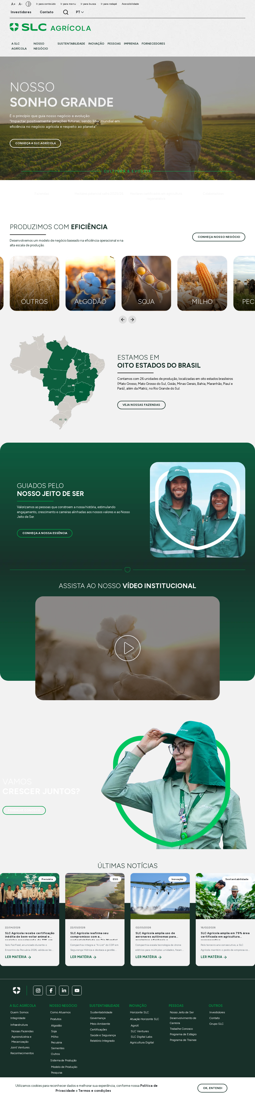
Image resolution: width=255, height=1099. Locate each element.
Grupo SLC (216, 1024)
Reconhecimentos (22, 1053)
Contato (214, 1018)
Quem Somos (19, 1012)
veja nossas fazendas (141, 405)
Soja (54, 1031)
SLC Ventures (140, 1031)
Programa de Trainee (183, 1040)
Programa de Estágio (183, 1034)
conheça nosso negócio (219, 237)
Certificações (98, 1029)
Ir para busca (88, 3)
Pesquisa (56, 1072)
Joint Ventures (19, 1047)
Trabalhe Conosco (24, 810)
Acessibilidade (130, 3)
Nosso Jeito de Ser (182, 1012)
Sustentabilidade (101, 1012)
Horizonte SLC (139, 1012)
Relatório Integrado (102, 1040)
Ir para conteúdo (46, 3)
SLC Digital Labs (141, 1036)
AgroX (135, 1025)
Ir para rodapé (109, 3)
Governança (98, 1018)
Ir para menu (68, 3)
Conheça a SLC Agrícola (35, 143)
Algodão (56, 1025)
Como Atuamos (60, 1012)
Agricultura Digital (142, 1042)
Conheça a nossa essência (44, 533)
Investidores (217, 1012)
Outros (55, 1054)
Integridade (17, 1018)
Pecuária (56, 1042)
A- (20, 4)
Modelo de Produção (64, 1067)
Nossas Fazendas (22, 1031)
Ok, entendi (212, 1088)
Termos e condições (94, 1091)
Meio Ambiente (100, 1024)
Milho (54, 1036)
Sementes (57, 1048)
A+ (13, 4)
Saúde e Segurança (103, 1035)
